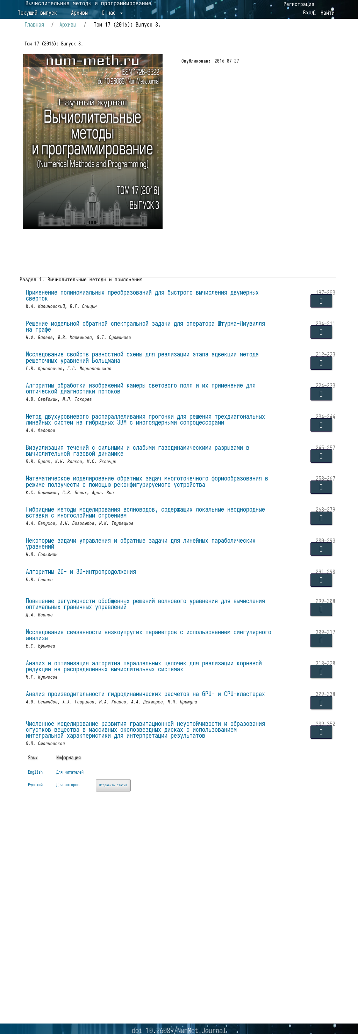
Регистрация (295, 5)
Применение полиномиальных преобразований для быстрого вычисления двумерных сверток (136, 341)
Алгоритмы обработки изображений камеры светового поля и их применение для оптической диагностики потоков (144, 447)
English (35, 943)
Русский (35, 955)
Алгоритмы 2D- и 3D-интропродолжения (91, 669)
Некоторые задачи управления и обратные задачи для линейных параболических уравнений (127, 637)
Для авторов (79, 955)
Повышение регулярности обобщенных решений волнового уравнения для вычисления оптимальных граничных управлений (138, 703)
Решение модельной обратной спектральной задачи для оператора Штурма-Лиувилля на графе (143, 376)
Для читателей (82, 943)
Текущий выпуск (37, 39)
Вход (304, 17)
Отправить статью (142, 955)
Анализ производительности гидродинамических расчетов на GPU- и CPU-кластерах (141, 809)
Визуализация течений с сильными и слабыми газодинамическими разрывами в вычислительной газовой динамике (147, 525)
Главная (46, 64)
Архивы (79, 39)
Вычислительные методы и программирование (109, 28)
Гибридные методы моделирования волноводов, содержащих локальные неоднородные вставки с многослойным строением (135, 602)
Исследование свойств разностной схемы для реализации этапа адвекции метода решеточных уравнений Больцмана (141, 411)
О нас (110, 39)
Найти (323, 39)
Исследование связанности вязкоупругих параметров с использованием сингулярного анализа (138, 738)
